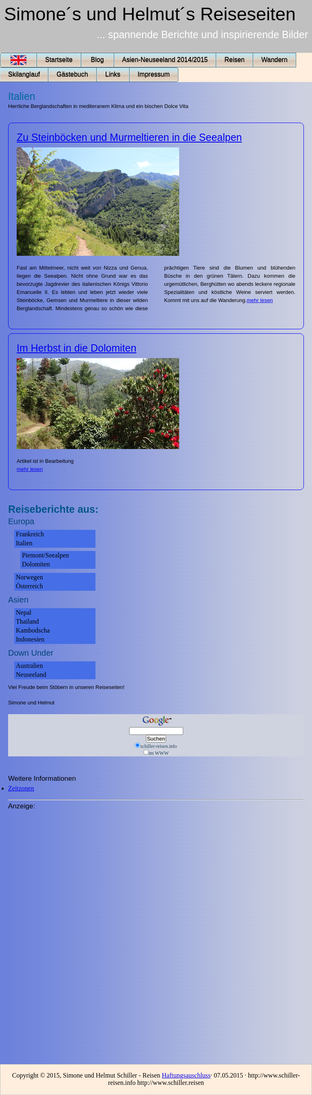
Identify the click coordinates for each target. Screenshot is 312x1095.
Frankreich (30, 534)
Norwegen (29, 577)
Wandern (274, 59)
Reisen (234, 59)
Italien (24, 543)
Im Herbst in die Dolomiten (76, 348)
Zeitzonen (21, 788)
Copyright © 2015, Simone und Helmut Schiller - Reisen (87, 1075)
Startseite (59, 59)
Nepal (23, 612)
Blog (97, 59)
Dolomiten (36, 564)
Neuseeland (31, 674)
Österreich (29, 586)
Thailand (27, 621)
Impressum (154, 74)
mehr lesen (260, 300)
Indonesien (30, 639)
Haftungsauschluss (186, 1075)
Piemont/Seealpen (45, 555)
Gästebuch (72, 74)
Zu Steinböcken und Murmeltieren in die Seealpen (129, 137)
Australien (29, 665)
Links (112, 74)
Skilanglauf (24, 74)
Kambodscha (33, 630)
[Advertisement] (40, 934)
